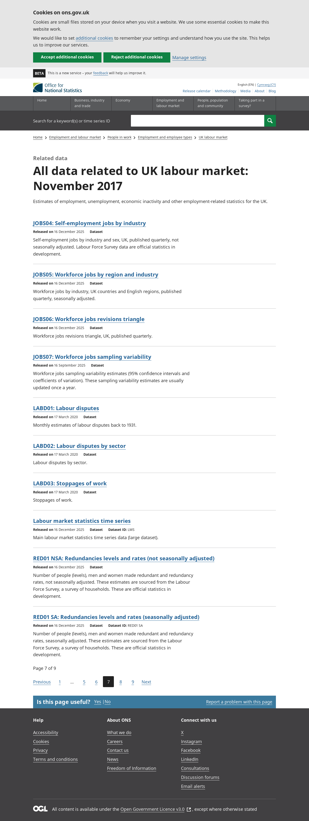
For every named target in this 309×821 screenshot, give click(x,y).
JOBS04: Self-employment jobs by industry (89, 223)
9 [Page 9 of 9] (133, 682)
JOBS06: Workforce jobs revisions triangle (89, 319)
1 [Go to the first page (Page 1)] (60, 682)
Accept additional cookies (67, 57)
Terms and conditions (55, 759)
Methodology (225, 91)
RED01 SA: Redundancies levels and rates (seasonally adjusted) (116, 616)
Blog (272, 91)
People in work (119, 137)
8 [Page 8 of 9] (120, 682)
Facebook (190, 750)
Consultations (195, 768)
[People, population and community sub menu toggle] (212, 103)
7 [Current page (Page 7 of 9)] (108, 682)
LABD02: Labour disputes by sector (79, 445)
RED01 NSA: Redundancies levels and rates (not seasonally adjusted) (123, 558)
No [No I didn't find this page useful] (108, 701)
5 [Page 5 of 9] (84, 682)
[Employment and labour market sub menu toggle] (171, 103)
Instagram (191, 741)
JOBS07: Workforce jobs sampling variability (92, 356)
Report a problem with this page (239, 702)
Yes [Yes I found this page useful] (97, 701)
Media (245, 91)
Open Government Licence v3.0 (155, 809)
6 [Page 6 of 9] (96, 682)
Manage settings (189, 57)
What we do (119, 732)
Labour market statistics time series (82, 520)
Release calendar (197, 91)
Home (42, 100)
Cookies (41, 741)
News (112, 759)
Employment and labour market (75, 137)
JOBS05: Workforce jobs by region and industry (95, 274)
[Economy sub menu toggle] (130, 103)
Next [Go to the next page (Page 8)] (146, 682)
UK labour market (213, 137)
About (259, 91)
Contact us (118, 750)
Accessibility (45, 732)
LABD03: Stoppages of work (70, 483)
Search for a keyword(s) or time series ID (71, 121)
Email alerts (193, 786)
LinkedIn (189, 759)
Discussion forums (200, 777)
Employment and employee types (165, 137)
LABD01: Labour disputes (66, 408)
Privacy (40, 750)
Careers (115, 741)
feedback (100, 73)
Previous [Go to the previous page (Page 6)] (42, 682)
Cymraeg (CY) (266, 85)
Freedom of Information (131, 768)
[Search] (270, 121)
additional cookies (94, 38)
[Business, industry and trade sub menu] (89, 103)
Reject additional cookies (137, 57)
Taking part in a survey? (251, 103)
